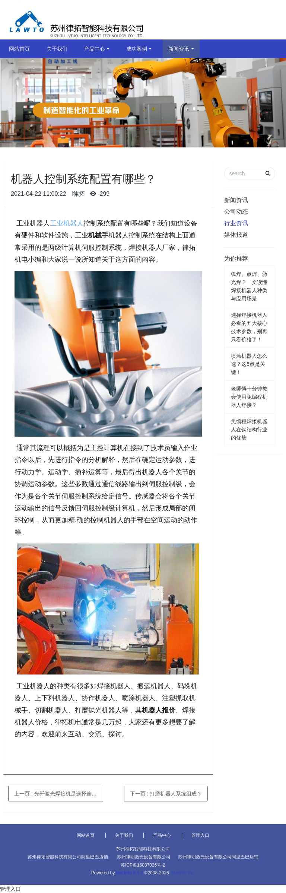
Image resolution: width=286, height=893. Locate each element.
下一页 (166, 794)
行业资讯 (236, 223)
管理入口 (200, 835)
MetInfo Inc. (183, 873)
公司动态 (236, 211)
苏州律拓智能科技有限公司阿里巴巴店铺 (68, 856)
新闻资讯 (178, 49)
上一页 (58, 794)
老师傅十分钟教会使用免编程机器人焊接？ (249, 397)
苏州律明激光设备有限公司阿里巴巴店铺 (218, 856)
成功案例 (136, 49)
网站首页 (19, 49)
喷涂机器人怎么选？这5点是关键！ (249, 364)
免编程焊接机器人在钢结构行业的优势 (249, 429)
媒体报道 (236, 235)
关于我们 (57, 49)
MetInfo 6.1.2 (129, 873)
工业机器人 (66, 223)
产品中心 (94, 49)
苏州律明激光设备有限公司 (144, 856)
